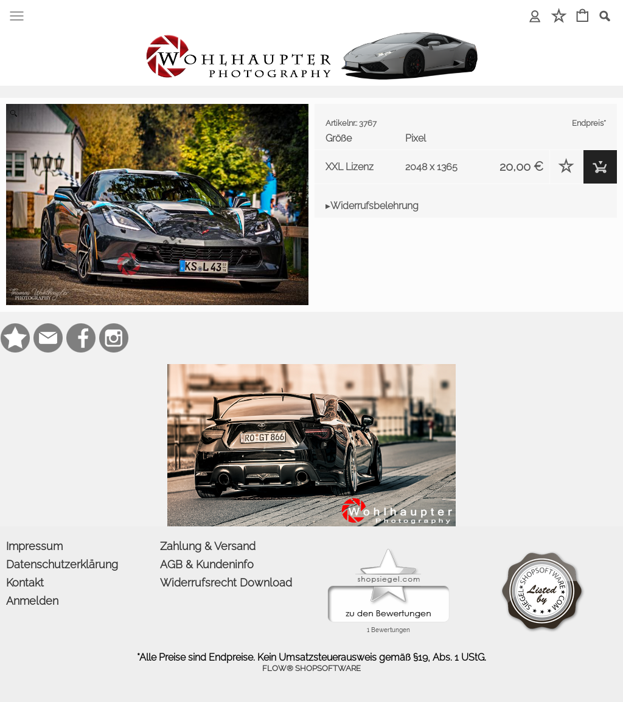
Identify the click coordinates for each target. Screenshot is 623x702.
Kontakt (25, 582)
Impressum (34, 546)
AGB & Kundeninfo (207, 564)
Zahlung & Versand (208, 546)
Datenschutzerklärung (62, 564)
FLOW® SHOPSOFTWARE (311, 668)
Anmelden (32, 600)
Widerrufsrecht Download (226, 582)
